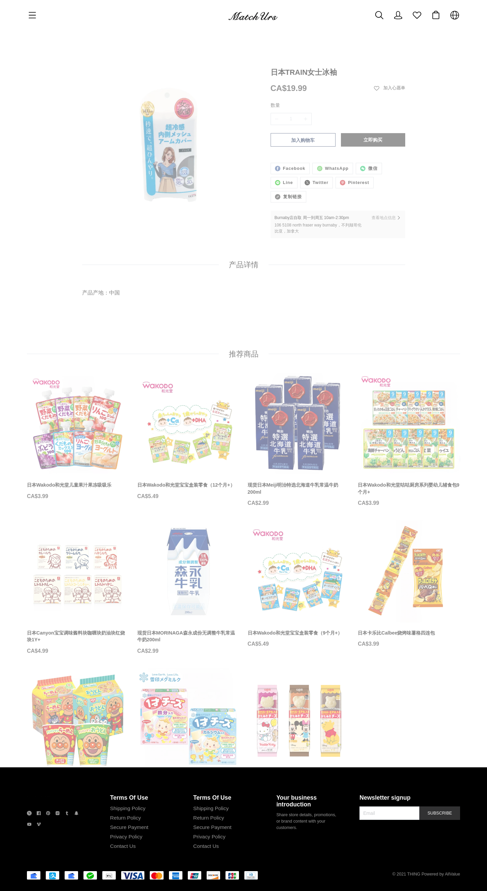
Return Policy (125, 818)
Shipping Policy (127, 808)
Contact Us (123, 846)
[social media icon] (29, 814)
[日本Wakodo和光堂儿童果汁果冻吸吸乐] (78, 388)
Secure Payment (129, 827)
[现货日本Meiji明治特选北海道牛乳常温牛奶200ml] (299, 392)
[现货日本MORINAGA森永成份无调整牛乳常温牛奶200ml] (188, 539)
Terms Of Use (129, 797)
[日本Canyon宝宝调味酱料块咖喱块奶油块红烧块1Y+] (78, 539)
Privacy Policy (126, 836)
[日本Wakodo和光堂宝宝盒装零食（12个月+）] (188, 388)
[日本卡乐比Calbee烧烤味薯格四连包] (409, 536)
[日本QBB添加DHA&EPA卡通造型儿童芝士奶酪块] (299, 687)
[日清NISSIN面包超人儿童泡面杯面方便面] (78, 683)
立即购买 (372, 117)
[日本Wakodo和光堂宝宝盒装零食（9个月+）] (299, 536)
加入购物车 (303, 117)
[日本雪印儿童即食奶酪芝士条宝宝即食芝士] (188, 683)
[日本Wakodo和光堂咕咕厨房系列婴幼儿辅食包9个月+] (409, 392)
